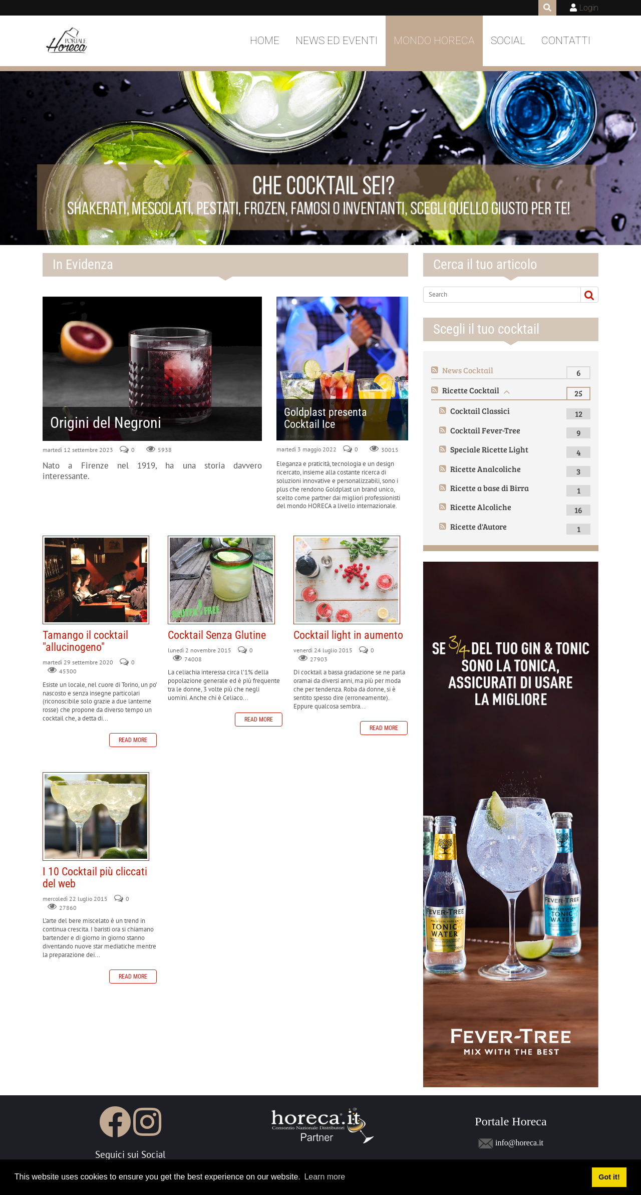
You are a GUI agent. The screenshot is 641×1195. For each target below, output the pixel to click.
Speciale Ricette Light (489, 449)
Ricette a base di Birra (489, 488)
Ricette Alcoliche (480, 507)
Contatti (565, 41)
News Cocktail (467, 370)
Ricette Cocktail (470, 390)
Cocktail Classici (480, 410)
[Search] (498, 294)
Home (264, 41)
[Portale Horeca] (67, 41)
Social (508, 41)
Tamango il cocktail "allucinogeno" (96, 579)
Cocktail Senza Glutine (221, 579)
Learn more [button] (324, 1176)
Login (588, 8)
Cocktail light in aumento (347, 579)
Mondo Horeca (434, 41)
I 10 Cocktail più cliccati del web (96, 816)
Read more (133, 740)
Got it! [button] (608, 1177)
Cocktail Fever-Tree (485, 430)
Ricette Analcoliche (485, 468)
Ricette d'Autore (478, 526)
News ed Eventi (336, 41)
